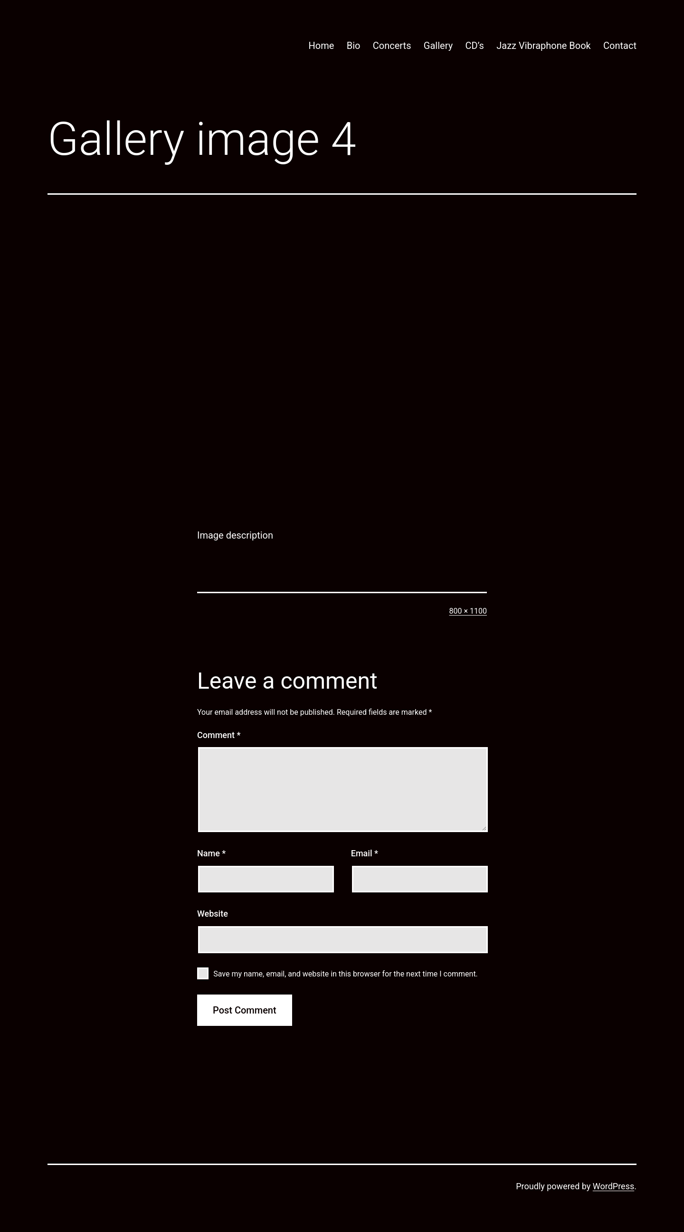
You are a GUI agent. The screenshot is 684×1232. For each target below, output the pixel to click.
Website (212, 914)
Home (321, 45)
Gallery (438, 45)
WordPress (613, 1186)
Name (211, 853)
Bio (354, 45)
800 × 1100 (468, 611)
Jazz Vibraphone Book (543, 45)
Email (364, 853)
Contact (619, 45)
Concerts (392, 45)
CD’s (474, 45)
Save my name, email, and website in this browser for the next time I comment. (345, 973)
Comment (218, 735)
